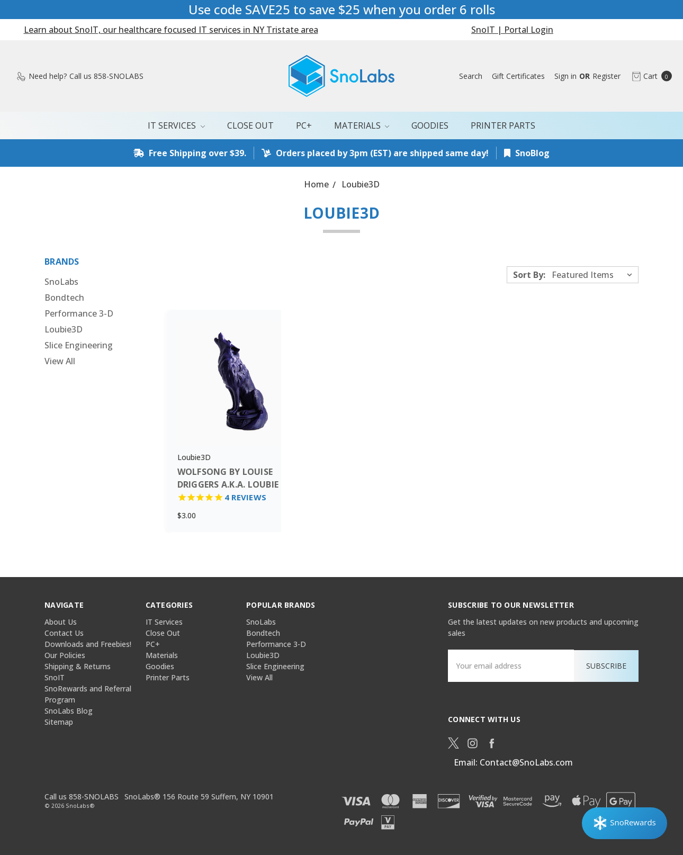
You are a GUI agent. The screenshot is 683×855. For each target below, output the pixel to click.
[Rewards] (624, 823)
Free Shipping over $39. (189, 153)
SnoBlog (527, 153)
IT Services (176, 125)
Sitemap (58, 722)
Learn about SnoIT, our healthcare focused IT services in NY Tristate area (171, 29)
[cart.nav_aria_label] (649, 76)
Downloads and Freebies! (87, 644)
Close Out (250, 125)
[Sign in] (565, 76)
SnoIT (54, 677)
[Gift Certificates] (518, 76)
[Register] (606, 76)
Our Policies (64, 655)
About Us (60, 622)
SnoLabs (61, 281)
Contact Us (64, 633)
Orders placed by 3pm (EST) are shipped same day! (375, 153)
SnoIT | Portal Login (512, 29)
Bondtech (64, 297)
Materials (362, 125)
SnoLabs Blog (68, 711)
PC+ (304, 125)
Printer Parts (503, 125)
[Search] (470, 76)
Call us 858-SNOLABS (81, 796)
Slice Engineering (78, 345)
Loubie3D (63, 329)
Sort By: (529, 275)
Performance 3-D (78, 313)
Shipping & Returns (77, 666)
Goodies (429, 125)
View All (59, 361)
